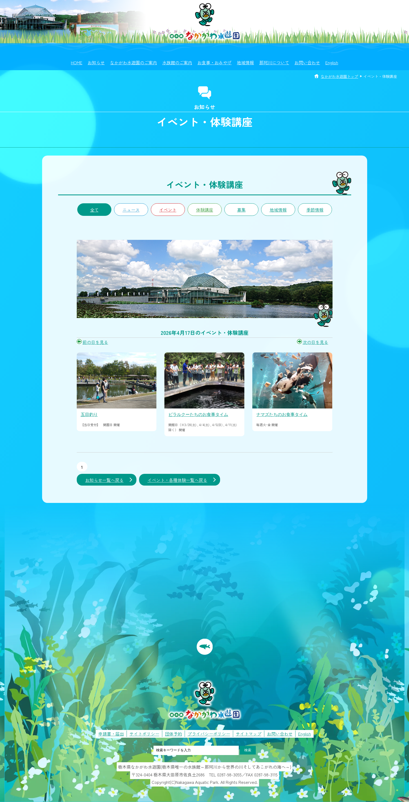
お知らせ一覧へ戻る (104, 480)
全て (94, 210)
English (331, 62)
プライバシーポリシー (209, 733)
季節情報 (314, 210)
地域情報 (245, 62)
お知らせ (96, 62)
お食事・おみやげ (214, 62)
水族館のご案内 (177, 62)
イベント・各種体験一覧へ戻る (177, 480)
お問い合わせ (307, 62)
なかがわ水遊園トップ (339, 76)
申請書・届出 (111, 733)
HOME (76, 62)
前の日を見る (95, 342)
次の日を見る (315, 342)
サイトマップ (248, 733)
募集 (241, 210)
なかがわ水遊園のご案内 (133, 62)
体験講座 (204, 210)
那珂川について (274, 62)
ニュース (131, 210)
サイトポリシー (144, 733)
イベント (167, 210)
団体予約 (173, 733)
